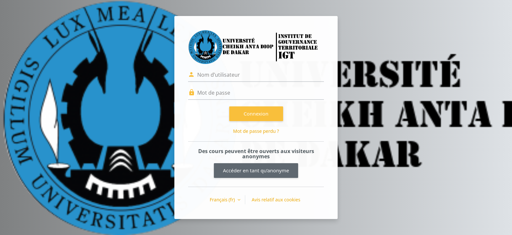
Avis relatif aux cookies (276, 199)
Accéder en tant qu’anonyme (256, 170)
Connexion (256, 113)
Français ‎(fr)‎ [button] (223, 199)
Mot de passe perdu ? (256, 131)
